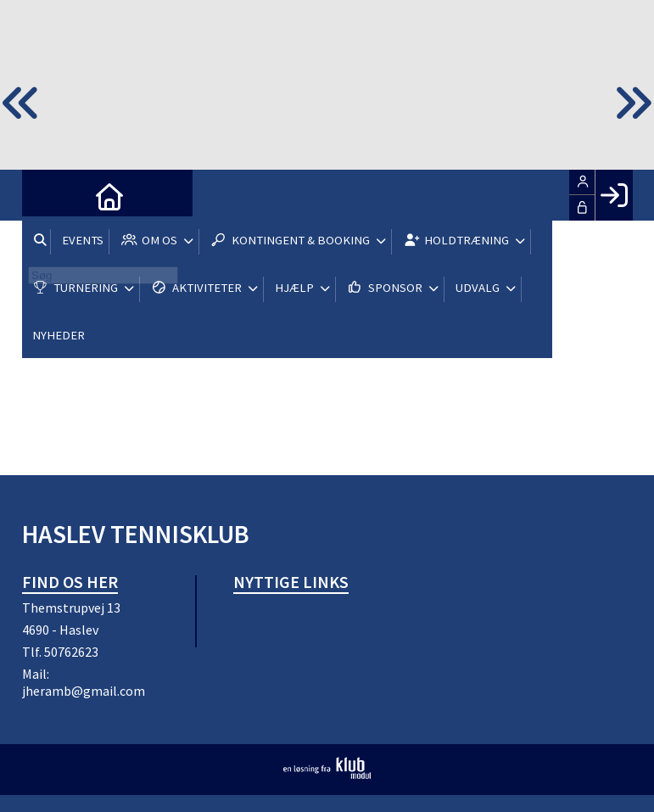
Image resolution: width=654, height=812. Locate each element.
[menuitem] (47, 195)
